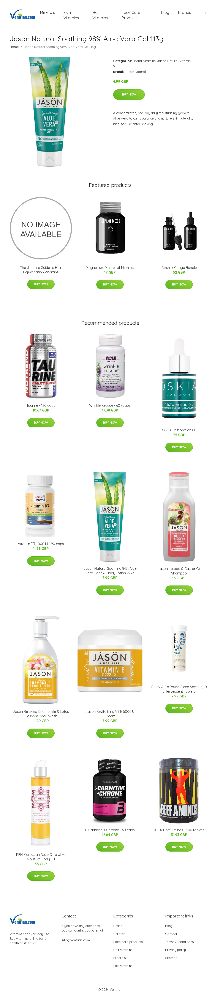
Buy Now (129, 94)
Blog (165, 12)
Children (119, 934)
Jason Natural (167, 61)
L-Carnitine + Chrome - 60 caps (110, 830)
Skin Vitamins (71, 15)
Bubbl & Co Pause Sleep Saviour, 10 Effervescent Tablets (179, 689)
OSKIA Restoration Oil (179, 430)
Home (14, 47)
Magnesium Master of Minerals (110, 267)
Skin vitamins (123, 966)
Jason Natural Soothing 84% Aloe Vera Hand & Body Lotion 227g (109, 570)
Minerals (47, 12)
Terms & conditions (179, 942)
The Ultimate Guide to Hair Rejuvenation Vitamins (41, 269)
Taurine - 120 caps (41, 405)
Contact (171, 934)
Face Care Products (131, 15)
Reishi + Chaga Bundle (179, 267)
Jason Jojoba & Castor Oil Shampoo (179, 570)
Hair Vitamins (100, 15)
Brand (137, 61)
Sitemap (171, 958)
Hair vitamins (123, 950)
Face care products (128, 942)
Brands (184, 12)
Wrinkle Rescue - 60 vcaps (110, 405)
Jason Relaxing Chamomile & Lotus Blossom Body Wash (41, 713)
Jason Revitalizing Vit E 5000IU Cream (109, 713)
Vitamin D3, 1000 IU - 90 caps (41, 544)
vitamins (149, 61)
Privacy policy (175, 950)
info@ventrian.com (76, 940)
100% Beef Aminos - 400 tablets (179, 830)
